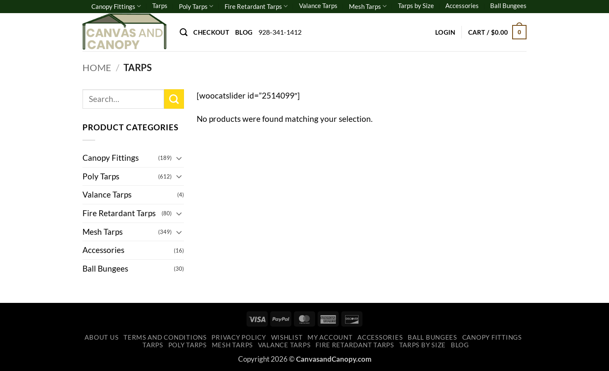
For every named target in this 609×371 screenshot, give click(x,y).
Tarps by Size (416, 5)
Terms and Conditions (165, 337)
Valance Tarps (318, 5)
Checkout (211, 32)
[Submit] (174, 99)
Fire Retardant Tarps (256, 6)
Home (96, 67)
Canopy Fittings (116, 6)
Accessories (462, 5)
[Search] (183, 32)
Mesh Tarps (368, 6)
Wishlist (287, 337)
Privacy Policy (238, 337)
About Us (101, 337)
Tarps (159, 5)
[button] (445, 32)
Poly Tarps (196, 6)
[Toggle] (179, 158)
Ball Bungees (508, 5)
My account (329, 337)
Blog (243, 32)
